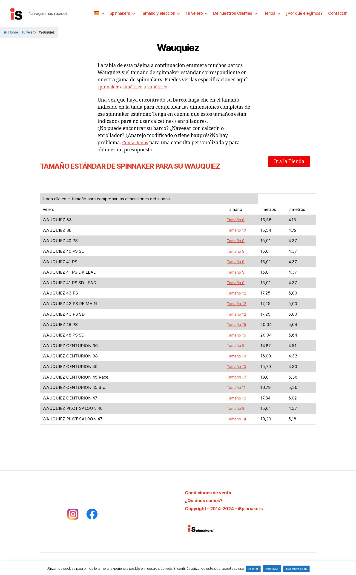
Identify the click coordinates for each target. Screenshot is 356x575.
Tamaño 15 (235, 323)
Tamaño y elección (158, 13)
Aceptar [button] (253, 568)
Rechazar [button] (271, 568)
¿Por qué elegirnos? (304, 13)
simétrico (162, 87)
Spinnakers (120, 13)
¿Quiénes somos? (205, 498)
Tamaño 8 (234, 219)
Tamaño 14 (235, 417)
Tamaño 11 (235, 385)
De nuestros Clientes (232, 13)
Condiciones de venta (210, 490)
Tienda (269, 13)
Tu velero (194, 13)
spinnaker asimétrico (122, 87)
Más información (296, 568)
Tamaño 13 (236, 375)
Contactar (337, 13)
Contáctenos (136, 143)
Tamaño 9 (234, 240)
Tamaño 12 (235, 292)
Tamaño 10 (235, 230)
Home (11, 32)
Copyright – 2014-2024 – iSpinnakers (228, 506)
